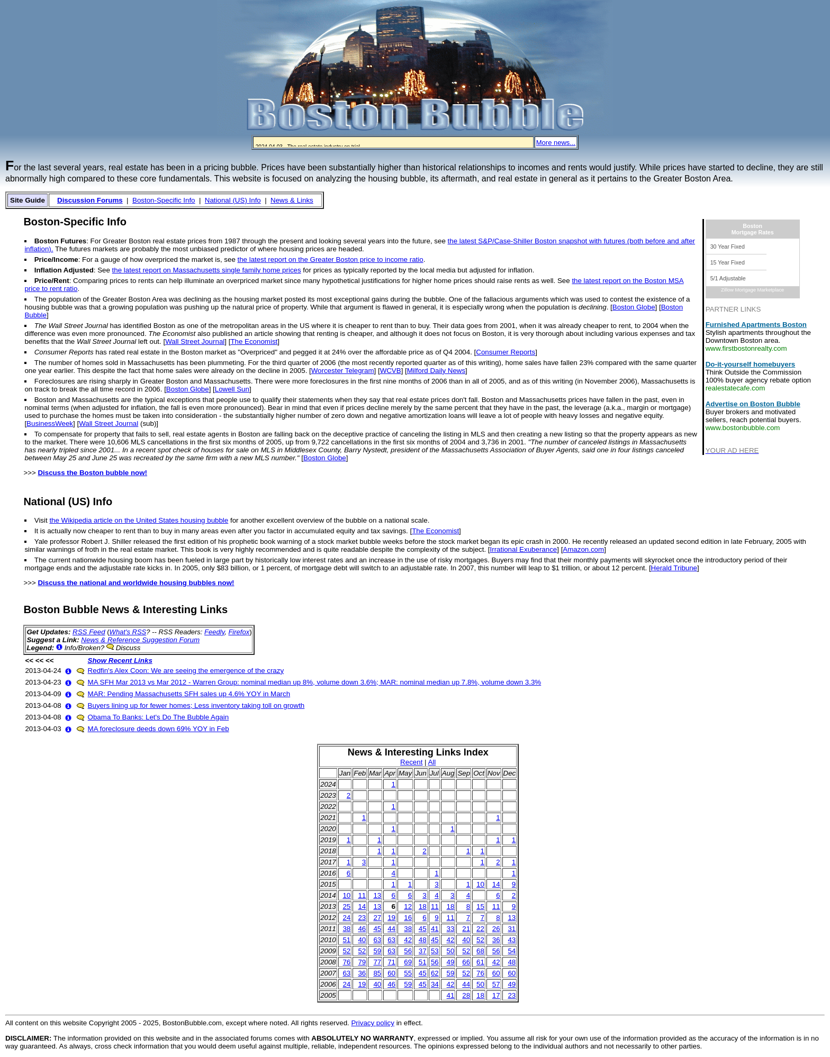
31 (512, 929)
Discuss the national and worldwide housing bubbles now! (136, 583)
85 (377, 973)
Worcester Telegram (342, 371)
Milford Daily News (436, 371)
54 (512, 951)
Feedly (214, 632)
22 (480, 929)
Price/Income (56, 259)
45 (377, 929)
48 (423, 940)
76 (346, 962)
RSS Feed (89, 632)
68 (480, 951)
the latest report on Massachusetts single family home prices (206, 270)
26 (496, 929)
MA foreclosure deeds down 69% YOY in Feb (158, 729)
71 (391, 962)
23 (362, 918)
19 (391, 918)
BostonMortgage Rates (753, 229)
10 (480, 884)
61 (480, 962)
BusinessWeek (49, 423)
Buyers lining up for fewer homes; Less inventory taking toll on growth (196, 705)
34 (435, 984)
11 (362, 895)
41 (435, 929)
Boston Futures (60, 241)
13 (377, 895)
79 (362, 962)
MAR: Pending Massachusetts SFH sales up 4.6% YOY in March (189, 694)
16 (408, 918)
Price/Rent (51, 281)
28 (466, 995)
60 (391, 973)
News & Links (291, 200)
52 (480, 940)
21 (466, 929)
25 (346, 906)
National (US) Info (233, 200)
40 (362, 940)
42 (408, 940)
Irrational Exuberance (523, 549)
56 (408, 951)
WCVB (390, 371)
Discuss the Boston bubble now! (92, 473)
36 (496, 940)
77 (377, 962)
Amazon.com (583, 549)
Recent (411, 762)
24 (346, 918)
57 (496, 984)
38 (346, 929)
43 (512, 940)
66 (466, 962)
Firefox (238, 632)
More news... (555, 143)
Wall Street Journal (194, 341)
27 (377, 918)
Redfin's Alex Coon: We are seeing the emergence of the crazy (186, 671)
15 (480, 906)
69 (408, 962)
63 (377, 940)
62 (435, 973)
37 (423, 951)
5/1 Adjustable (728, 278)
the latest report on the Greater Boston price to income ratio (330, 259)
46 (362, 929)
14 (496, 884)
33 (451, 929)
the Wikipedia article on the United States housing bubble (138, 520)
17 (496, 995)
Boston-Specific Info (163, 200)
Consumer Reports (505, 352)
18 (423, 906)
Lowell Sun (232, 389)
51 (346, 940)
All (432, 762)
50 (451, 951)
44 (391, 929)
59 (377, 951)
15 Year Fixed (727, 262)
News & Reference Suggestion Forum (140, 640)
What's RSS (128, 632)
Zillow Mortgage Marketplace (752, 290)
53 (435, 951)
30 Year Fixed (727, 246)
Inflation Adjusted (64, 270)
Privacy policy (372, 1023)
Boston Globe (633, 307)
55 (408, 973)
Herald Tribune (674, 568)
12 (408, 906)
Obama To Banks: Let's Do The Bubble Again (158, 717)
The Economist (253, 341)
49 (451, 962)
